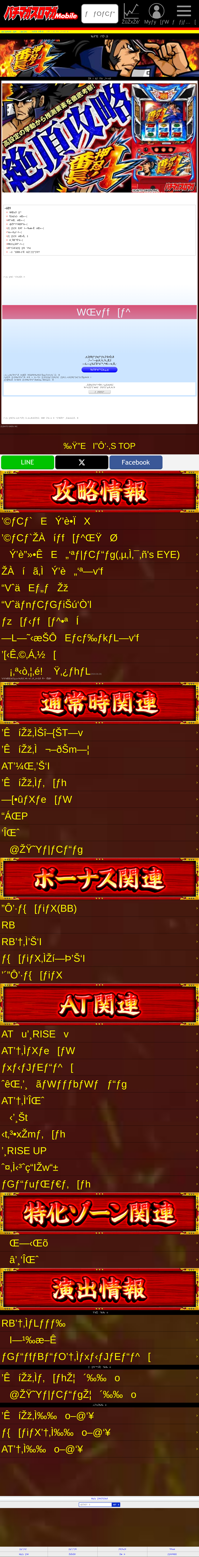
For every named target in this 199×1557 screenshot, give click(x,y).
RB (8, 924)
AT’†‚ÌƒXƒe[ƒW (38, 1050)
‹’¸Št (14, 1117)
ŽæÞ (122, 1554)
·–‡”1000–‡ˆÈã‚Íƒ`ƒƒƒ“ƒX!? (22, 252)
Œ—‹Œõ (24, 1242)
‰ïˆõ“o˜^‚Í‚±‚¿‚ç (99, 369)
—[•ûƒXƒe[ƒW (36, 799)
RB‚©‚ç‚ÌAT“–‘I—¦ (14, 244)
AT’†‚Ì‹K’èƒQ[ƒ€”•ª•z (18, 248)
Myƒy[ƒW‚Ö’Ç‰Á (99, 1498)
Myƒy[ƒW (156, 14)
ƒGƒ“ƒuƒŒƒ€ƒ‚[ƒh (46, 1184)
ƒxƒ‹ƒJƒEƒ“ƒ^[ (37, 1067)
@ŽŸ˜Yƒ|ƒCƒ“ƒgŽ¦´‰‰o (68, 1394)
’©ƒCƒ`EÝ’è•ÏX (45, 521)
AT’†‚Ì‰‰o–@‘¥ (42, 1448)
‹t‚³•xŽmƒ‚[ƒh (33, 1134)
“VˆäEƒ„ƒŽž (34, 587)
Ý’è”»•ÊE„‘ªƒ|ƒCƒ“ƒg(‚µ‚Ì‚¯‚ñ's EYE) (90, 554)
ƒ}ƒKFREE (172, 1554)
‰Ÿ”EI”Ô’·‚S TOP (99, 446)
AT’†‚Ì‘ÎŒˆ (22, 1100)
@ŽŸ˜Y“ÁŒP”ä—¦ (16, 224)
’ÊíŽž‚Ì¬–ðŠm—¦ (45, 749)
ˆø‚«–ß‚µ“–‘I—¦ (13, 232)
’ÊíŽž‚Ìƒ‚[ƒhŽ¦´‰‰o (60, 1377)
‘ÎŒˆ (10, 832)
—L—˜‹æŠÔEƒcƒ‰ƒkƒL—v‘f (70, 637)
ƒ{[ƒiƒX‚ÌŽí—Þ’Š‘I (43, 958)
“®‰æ (172, 1549)
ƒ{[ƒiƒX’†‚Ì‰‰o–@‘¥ (55, 1432)
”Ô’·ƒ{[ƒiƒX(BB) (39, 908)
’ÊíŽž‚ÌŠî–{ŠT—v (42, 732)
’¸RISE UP (24, 1150)
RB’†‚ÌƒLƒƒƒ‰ (33, 1323)
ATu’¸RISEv (35, 1033)
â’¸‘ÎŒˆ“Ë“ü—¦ (14, 240)
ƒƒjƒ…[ (184, 14)
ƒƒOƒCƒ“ (100, 13)
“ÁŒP (14, 815)
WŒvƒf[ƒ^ (13, 212)
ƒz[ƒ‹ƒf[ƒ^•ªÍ (40, 621)
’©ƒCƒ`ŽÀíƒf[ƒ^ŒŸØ (59, 537)
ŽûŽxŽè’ (131, 14)
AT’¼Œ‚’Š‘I (25, 765)
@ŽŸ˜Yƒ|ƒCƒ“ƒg (42, 849)
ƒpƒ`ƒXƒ (23, 1549)
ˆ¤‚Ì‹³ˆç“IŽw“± (29, 1167)
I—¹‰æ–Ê (28, 1339)
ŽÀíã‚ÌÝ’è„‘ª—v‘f (52, 571)
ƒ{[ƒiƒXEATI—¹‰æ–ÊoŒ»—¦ (24, 228)
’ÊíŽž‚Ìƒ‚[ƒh (34, 782)
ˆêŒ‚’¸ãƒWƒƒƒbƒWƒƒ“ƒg (64, 1083)
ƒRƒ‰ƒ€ (122, 1549)
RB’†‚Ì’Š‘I (21, 941)
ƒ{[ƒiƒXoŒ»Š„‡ (16, 236)
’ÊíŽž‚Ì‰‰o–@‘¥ (47, 1415)
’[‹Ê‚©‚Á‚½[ (28, 654)
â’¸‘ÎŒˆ (20, 1259)
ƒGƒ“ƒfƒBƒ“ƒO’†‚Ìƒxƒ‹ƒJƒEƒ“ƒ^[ (76, 1356)
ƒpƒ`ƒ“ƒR (73, 1549)
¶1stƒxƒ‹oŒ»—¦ (16, 216)
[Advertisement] (83, 1476)
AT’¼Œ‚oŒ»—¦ (15, 220)
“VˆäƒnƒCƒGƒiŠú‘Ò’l (46, 604)
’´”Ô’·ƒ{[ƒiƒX (31, 974)
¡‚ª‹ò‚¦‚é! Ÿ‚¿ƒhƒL (98, 673)
